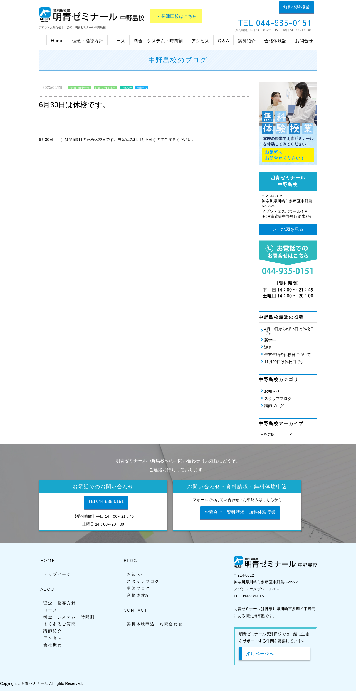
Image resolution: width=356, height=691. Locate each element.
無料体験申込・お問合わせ (155, 624)
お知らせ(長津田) (105, 87)
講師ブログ (274, 406)
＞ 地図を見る (287, 229)
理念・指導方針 (87, 40)
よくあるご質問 (59, 624)
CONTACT (135, 610)
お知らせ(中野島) (80, 87)
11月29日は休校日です (284, 362)
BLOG (130, 560)
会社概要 (52, 645)
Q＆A (223, 40)
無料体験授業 (296, 7)
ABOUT (49, 589)
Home (57, 40)
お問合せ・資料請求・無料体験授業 (240, 512)
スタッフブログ (277, 398)
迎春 (268, 347)
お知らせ (272, 391)
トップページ (57, 574)
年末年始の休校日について (287, 354)
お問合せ (304, 40)
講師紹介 (247, 40)
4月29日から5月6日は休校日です (289, 331)
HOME (47, 560)
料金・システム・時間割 (158, 40)
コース (118, 40)
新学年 (270, 340)
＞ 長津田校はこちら (176, 16)
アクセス (200, 40)
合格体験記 (275, 40)
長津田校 (141, 87)
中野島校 (126, 87)
